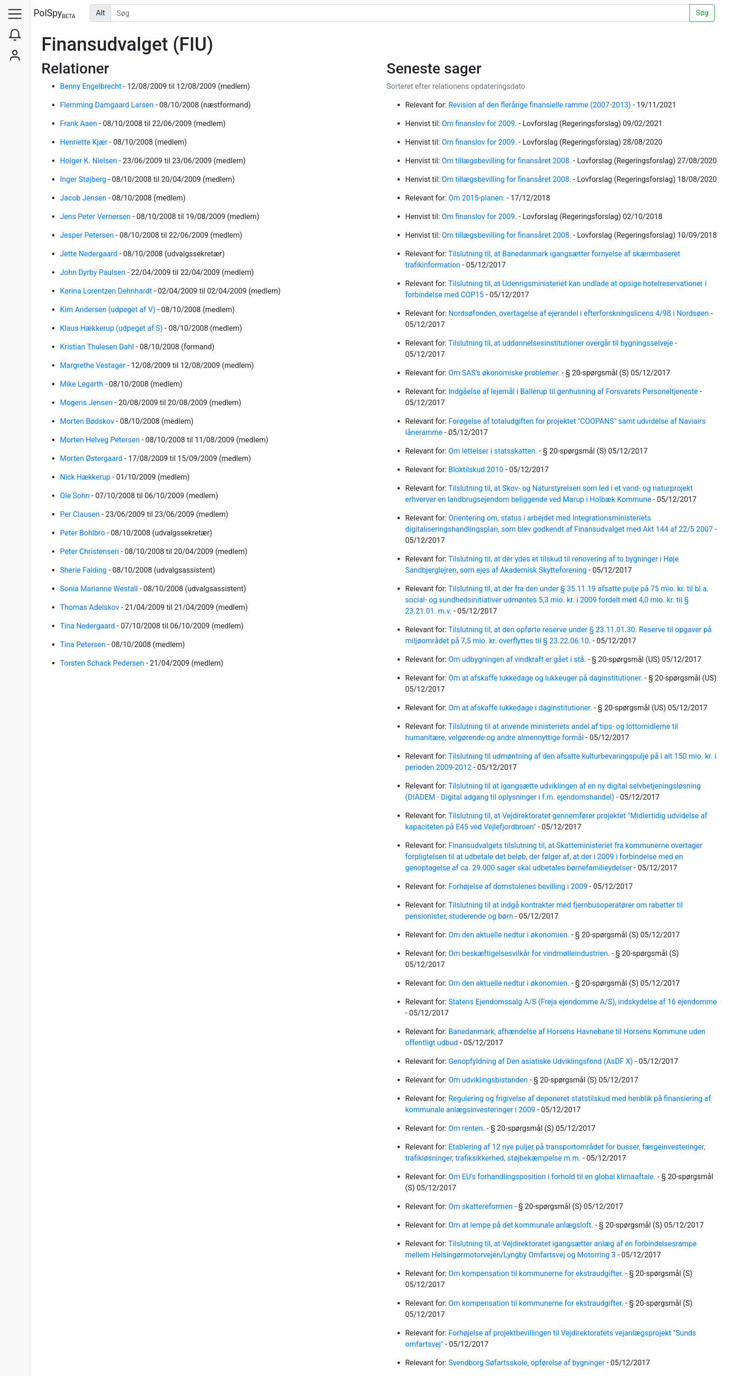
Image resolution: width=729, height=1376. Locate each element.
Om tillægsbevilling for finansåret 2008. (507, 160)
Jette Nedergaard (89, 253)
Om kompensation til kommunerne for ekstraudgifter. (536, 1273)
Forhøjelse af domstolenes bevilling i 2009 (518, 886)
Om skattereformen (481, 1206)
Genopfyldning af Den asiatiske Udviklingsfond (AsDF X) (541, 1061)
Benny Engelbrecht (91, 86)
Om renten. (467, 1128)
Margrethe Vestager (93, 365)
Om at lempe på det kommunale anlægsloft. (521, 1225)
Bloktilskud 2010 (476, 469)
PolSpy (54, 13)
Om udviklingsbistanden (489, 1079)
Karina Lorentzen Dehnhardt (107, 291)
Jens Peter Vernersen (96, 216)
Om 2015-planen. (477, 198)
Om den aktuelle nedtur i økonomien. (509, 934)
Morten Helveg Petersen (100, 439)
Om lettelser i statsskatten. (493, 451)
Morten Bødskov (88, 421)
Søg (702, 12)
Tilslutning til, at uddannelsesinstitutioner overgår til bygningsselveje (561, 343)
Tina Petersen (83, 644)
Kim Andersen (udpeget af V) (108, 309)
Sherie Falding (84, 570)
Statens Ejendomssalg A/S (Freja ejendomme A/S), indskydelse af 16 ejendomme (582, 1001)
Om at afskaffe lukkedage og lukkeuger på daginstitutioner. (546, 678)
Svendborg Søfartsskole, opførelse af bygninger (527, 1362)
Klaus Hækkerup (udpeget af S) (112, 328)
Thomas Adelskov (90, 607)
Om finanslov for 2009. (480, 123)
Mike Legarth (82, 384)
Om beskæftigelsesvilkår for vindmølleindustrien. (529, 953)
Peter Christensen (90, 551)
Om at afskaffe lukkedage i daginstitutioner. (521, 707)
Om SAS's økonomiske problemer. (505, 372)
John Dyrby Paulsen (93, 272)
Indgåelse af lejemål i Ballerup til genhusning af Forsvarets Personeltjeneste (574, 391)
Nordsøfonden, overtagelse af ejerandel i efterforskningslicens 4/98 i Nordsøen (579, 313)
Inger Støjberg (84, 179)
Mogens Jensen (87, 402)
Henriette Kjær (84, 142)
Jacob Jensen (84, 198)
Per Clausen (80, 514)
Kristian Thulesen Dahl (98, 346)
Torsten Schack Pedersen (103, 663)
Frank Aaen (79, 123)
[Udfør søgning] (400, 13)
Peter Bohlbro (83, 532)
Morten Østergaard (92, 458)
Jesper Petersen (88, 235)
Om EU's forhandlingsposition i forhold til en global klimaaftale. (552, 1176)
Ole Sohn (76, 495)
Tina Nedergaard (88, 625)
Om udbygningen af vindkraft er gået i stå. (518, 659)
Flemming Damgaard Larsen (107, 104)
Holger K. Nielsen (89, 160)
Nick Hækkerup (86, 477)
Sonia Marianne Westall (99, 588)
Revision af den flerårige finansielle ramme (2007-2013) (540, 104)
